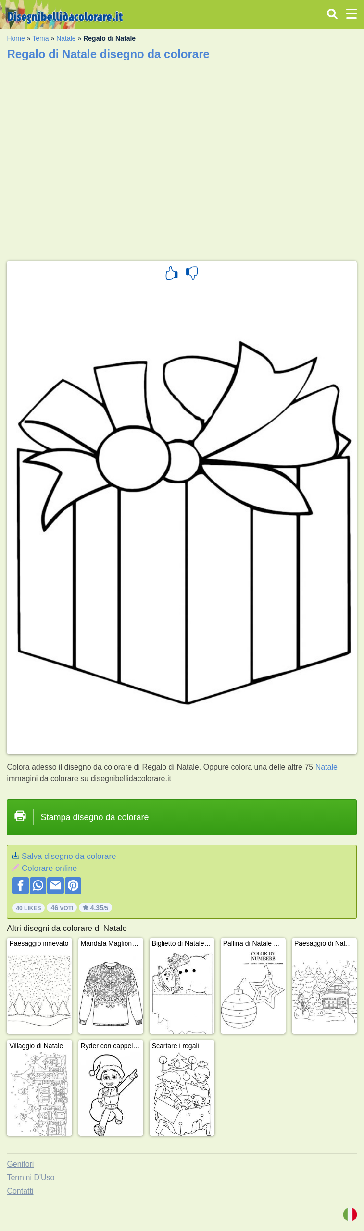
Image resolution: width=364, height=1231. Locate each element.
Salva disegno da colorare (69, 856)
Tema (40, 38)
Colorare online (49, 868)
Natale (65, 38)
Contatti (20, 1191)
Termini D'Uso (30, 1177)
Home (16, 38)
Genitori (20, 1164)
